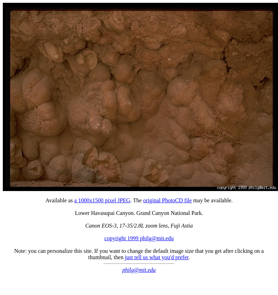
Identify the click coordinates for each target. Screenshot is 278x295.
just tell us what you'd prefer (156, 257)
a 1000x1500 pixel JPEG (102, 200)
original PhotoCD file (167, 200)
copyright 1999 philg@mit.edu (138, 238)
